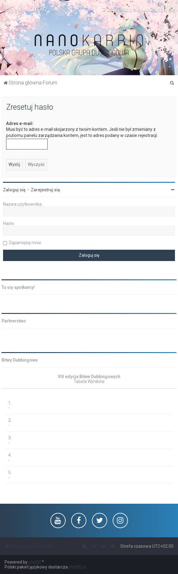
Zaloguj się (14, 189)
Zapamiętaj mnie (25, 242)
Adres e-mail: (20, 123)
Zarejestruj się (45, 189)
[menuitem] (39, 9)
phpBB (34, 562)
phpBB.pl (77, 567)
